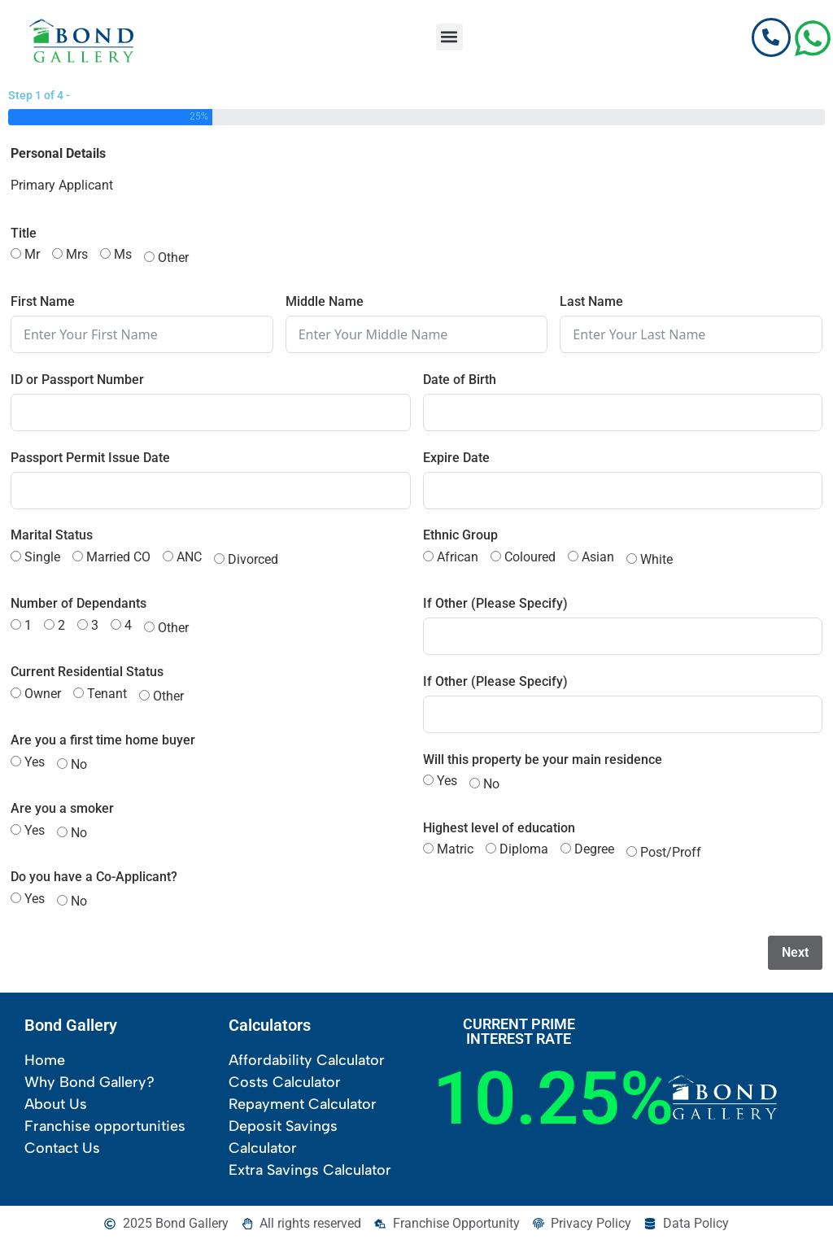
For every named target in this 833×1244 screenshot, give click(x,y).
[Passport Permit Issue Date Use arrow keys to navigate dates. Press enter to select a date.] (211, 493)
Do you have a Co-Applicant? (94, 880)
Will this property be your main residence (542, 762)
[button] (449, 37)
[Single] (16, 559)
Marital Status (52, 538)
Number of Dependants (78, 606)
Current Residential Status (87, 675)
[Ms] (105, 256)
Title (24, 236)
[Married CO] (77, 559)
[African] (428, 559)
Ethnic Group (460, 538)
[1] (16, 627)
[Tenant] (78, 696)
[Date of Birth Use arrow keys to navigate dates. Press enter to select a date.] (623, 415)
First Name (43, 304)
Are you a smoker (62, 811)
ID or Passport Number (77, 382)
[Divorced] (219, 562)
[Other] (149, 260)
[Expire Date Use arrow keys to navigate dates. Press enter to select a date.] (623, 493)
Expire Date (456, 460)
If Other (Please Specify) (495, 606)
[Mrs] (57, 256)
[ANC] (168, 559)
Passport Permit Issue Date (90, 460)
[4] (116, 627)
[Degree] (565, 851)
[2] (49, 627)
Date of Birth (459, 382)
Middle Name (325, 304)
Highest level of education (499, 831)
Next (795, 954)
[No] (62, 767)
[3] (82, 627)
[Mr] (16, 256)
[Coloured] (496, 559)
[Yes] (16, 764)
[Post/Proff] (631, 854)
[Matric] (428, 851)
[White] (631, 562)
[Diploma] (491, 851)
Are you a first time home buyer (103, 743)
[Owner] (16, 696)
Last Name (591, 304)
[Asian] (573, 559)
